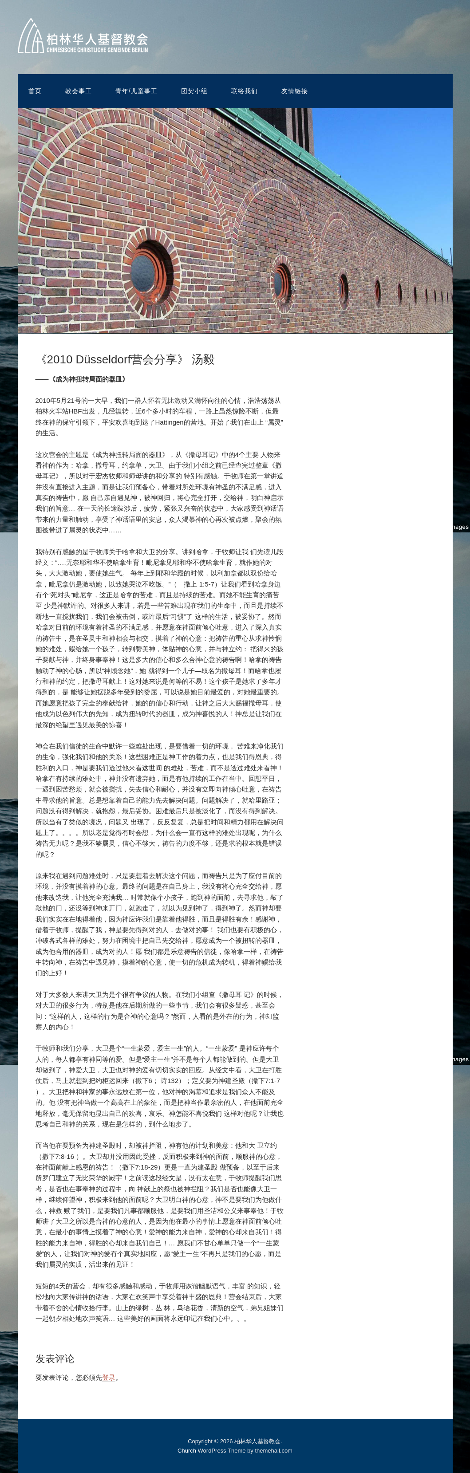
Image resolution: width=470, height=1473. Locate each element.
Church (187, 1450)
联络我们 (244, 91)
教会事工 (78, 91)
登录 (108, 1377)
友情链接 (294, 91)
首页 (35, 91)
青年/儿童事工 (136, 91)
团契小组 (194, 91)
